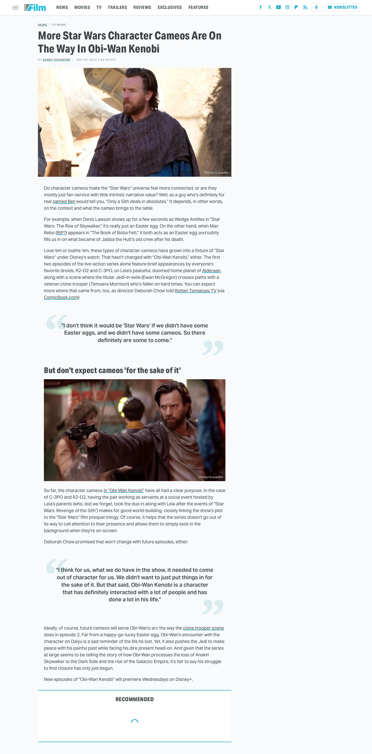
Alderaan (211, 270)
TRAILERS (117, 7)
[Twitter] (269, 8)
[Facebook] (260, 8)
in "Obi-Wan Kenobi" (124, 490)
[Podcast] (316, 7)
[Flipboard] (296, 8)
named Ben (64, 201)
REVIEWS (142, 7)
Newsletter (342, 7)
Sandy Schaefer (56, 59)
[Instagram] (287, 8)
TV (98, 7)
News (42, 25)
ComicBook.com (61, 297)
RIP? (61, 232)
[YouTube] (278, 8)
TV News (59, 25)
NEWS (62, 7)
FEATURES (198, 7)
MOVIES (82, 7)
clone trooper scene (203, 628)
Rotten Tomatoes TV (196, 290)
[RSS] (305, 8)
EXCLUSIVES (170, 7)
